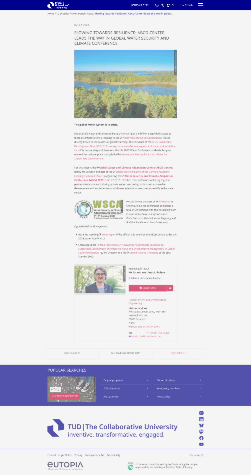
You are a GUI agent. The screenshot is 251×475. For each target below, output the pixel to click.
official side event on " (126, 249)
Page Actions (178, 353)
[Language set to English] (171, 5)
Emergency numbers (168, 389)
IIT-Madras (164, 202)
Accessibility (113, 455)
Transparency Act (94, 455)
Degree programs (113, 380)
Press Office (163, 397)
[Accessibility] (163, 5)
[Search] (187, 5)
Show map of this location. (145, 327)
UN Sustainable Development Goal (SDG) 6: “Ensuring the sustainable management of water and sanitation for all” (125, 146)
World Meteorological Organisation (142, 138)
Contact (51, 455)
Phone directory (166, 380)
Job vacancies (111, 397)
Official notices (112, 389)
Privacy (78, 455)
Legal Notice (65, 455)
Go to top (195, 455)
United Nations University (143, 253)
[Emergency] (157, 5)
